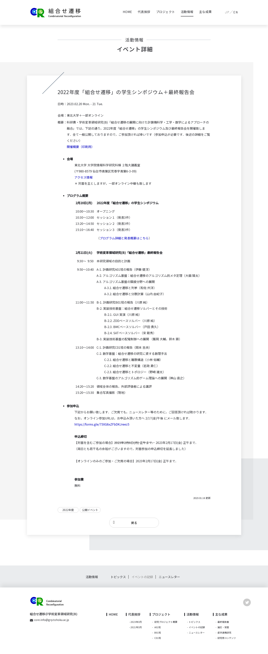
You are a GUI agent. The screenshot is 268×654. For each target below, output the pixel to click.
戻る (134, 523)
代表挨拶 (144, 11)
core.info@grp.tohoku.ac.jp (51, 622)
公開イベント (90, 510)
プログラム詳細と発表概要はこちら (124, 238)
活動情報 (187, 11)
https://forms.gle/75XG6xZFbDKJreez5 (101, 424)
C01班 (157, 639)
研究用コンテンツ (226, 639)
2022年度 (68, 510)
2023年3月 (136, 623)
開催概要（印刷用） (80, 146)
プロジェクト (165, 11)
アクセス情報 (83, 177)
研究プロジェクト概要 (165, 623)
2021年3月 (136, 629)
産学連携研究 (224, 634)
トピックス (118, 579)
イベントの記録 (142, 579)
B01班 (157, 634)
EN (235, 12)
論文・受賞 (223, 629)
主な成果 (205, 11)
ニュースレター (169, 579)
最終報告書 (223, 623)
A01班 (157, 629)
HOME (127, 11)
